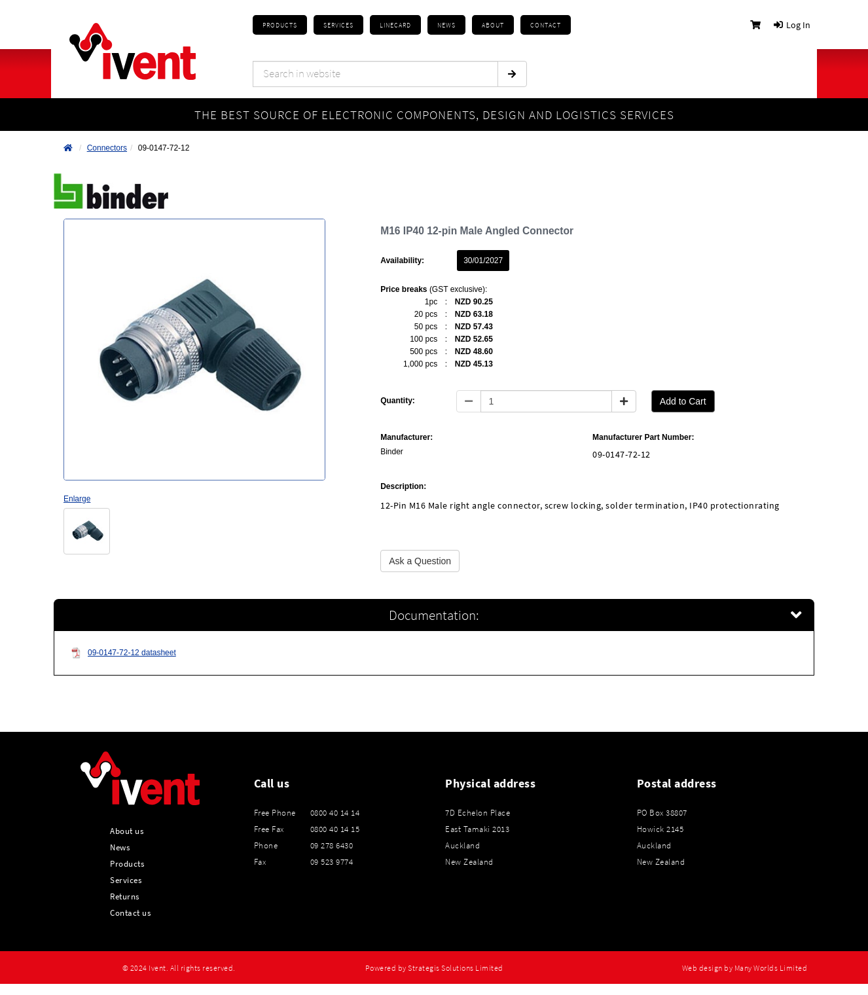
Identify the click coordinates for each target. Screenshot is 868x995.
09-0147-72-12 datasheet (123, 653)
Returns (124, 896)
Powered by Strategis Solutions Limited (434, 968)
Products (279, 25)
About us (126, 831)
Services (125, 880)
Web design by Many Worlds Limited (745, 968)
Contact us (130, 912)
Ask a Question (420, 561)
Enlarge (76, 498)
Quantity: (397, 400)
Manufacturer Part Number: (643, 437)
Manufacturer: (406, 437)
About (493, 25)
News (120, 847)
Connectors (107, 148)
